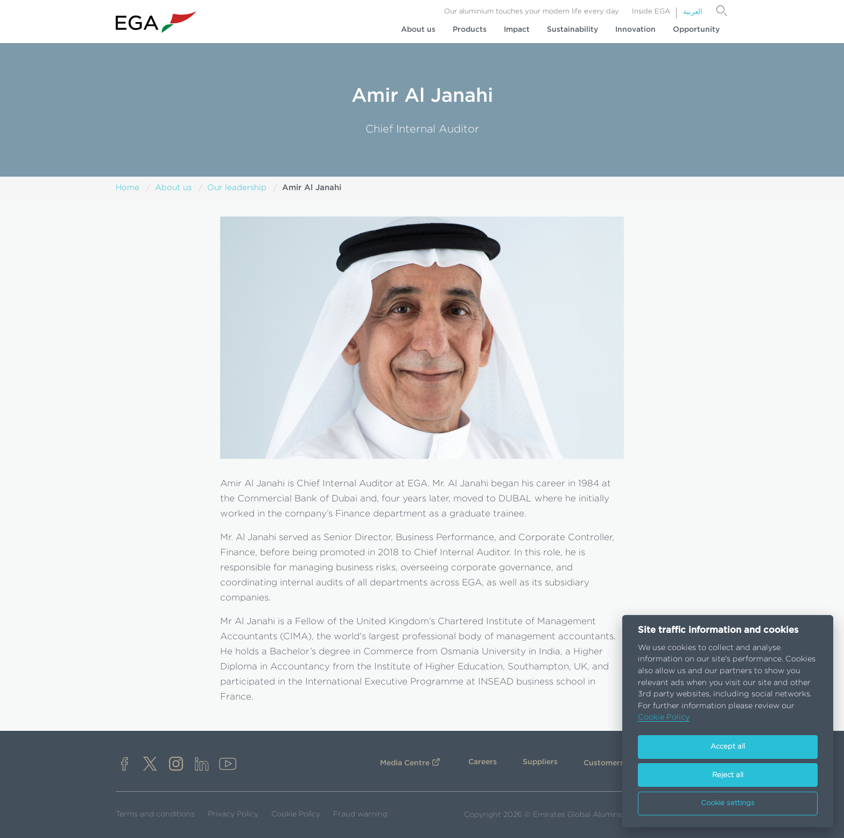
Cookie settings (728, 803)
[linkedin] (201, 765)
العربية (692, 12)
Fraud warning (360, 814)
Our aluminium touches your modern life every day (531, 11)
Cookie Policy (295, 814)
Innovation (635, 29)
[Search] (721, 10)
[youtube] (227, 765)
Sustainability (572, 29)
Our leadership (236, 188)
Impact (517, 29)
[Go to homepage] (156, 22)
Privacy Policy (233, 814)
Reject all (727, 775)
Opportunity (696, 29)
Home (127, 188)
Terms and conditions (155, 814)
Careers (482, 762)
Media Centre (405, 763)
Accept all (728, 746)
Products (470, 29)
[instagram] (176, 765)
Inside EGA (651, 11)
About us (418, 29)
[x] (150, 765)
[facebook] (124, 765)
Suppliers (540, 762)
